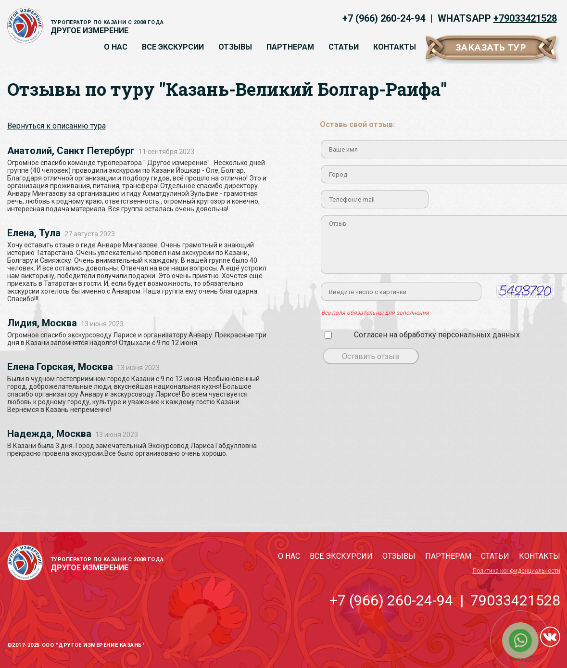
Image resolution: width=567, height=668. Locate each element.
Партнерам (290, 46)
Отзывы (235, 46)
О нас (115, 46)
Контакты (394, 46)
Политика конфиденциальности (516, 570)
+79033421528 (525, 18)
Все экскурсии (173, 46)
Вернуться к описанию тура (56, 125)
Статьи (343, 46)
